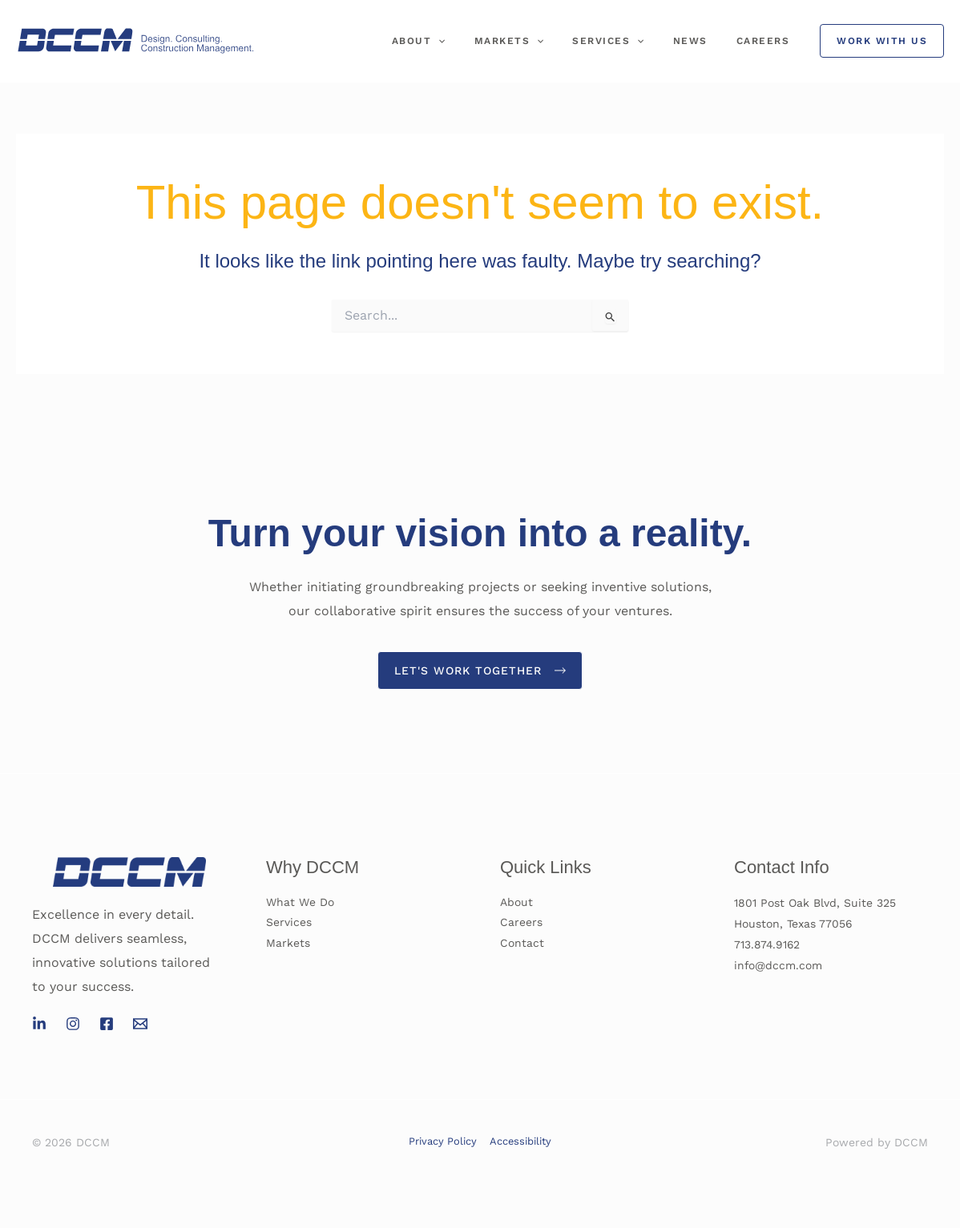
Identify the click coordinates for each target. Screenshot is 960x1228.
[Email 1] (140, 1024)
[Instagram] (73, 1024)
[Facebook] (106, 1024)
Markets (543, 41)
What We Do (300, 902)
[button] (882, 41)
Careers (768, 40)
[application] (481, 41)
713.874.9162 (767, 944)
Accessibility (519, 1141)
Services (632, 41)
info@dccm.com (778, 965)
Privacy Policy (443, 1141)
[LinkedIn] (39, 1024)
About (462, 41)
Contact (522, 944)
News (705, 40)
